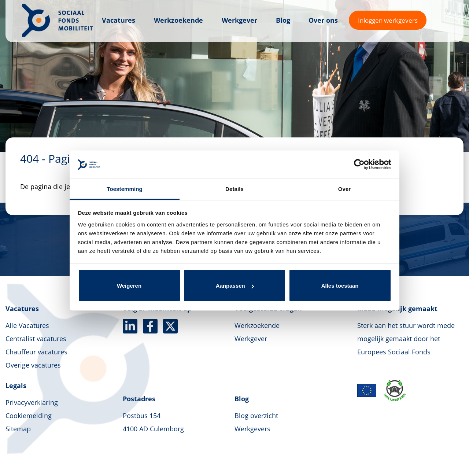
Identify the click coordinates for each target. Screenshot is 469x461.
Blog (283, 20)
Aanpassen (235, 286)
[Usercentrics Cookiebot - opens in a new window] (359, 164)
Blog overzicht (256, 415)
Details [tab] (234, 188)
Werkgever (239, 20)
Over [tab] (344, 188)
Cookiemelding (28, 415)
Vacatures (118, 20)
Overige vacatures (33, 365)
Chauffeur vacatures (36, 351)
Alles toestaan (340, 286)
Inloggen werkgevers (388, 20)
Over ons (323, 20)
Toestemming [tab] (125, 188)
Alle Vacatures (27, 325)
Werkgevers (252, 428)
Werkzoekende (178, 20)
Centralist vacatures (35, 338)
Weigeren (129, 286)
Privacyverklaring (31, 402)
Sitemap (18, 428)
